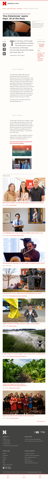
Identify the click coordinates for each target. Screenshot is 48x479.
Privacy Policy (27, 459)
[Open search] (24, 476)
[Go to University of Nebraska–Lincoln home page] (4, 3)
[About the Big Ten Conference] (36, 432)
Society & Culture (13, 205)
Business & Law (15, 295)
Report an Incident (7, 467)
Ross (44, 52)
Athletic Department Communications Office (34, 441)
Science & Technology (22, 295)
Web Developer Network (33, 471)
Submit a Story (7, 443)
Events (4, 457)
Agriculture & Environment (14, 356)
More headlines (40, 421)
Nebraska (4, 8)
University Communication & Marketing (32, 439)
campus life (39, 60)
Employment (5, 455)
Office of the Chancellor (8, 464)
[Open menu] (8, 476)
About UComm (7, 441)
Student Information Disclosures (31, 462)
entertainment (40, 58)
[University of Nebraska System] (42, 432)
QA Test (40, 471)
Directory (4, 453)
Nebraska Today (13, 3)
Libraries (4, 459)
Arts (10, 235)
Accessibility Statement (29, 453)
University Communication (11, 8)
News (4, 462)
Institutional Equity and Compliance (32, 455)
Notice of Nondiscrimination (30, 457)
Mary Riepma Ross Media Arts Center (42, 45)
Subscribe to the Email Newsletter (11, 445)
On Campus (39, 52)
